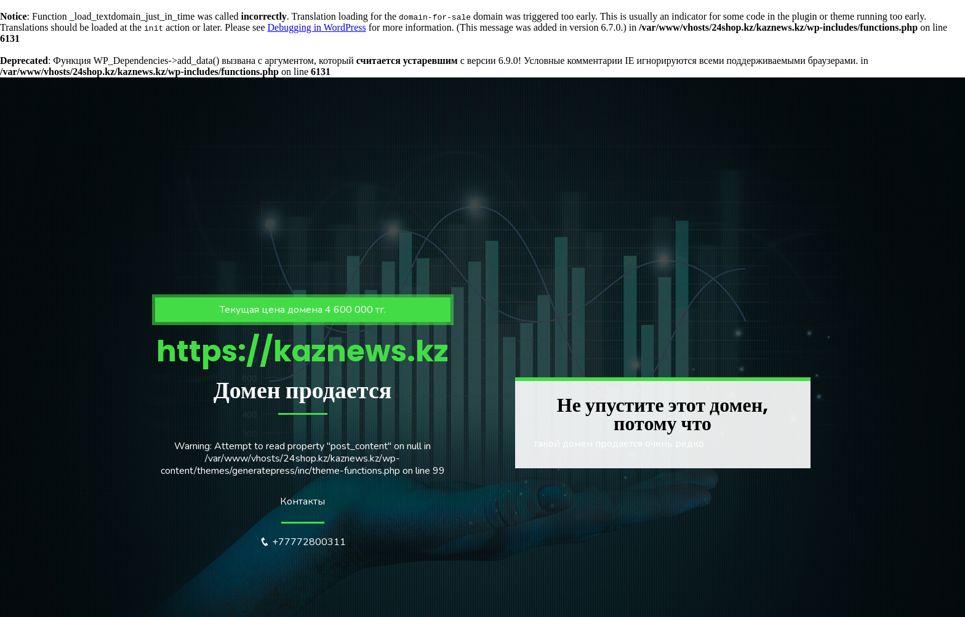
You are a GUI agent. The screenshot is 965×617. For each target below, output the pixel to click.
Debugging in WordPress (317, 27)
